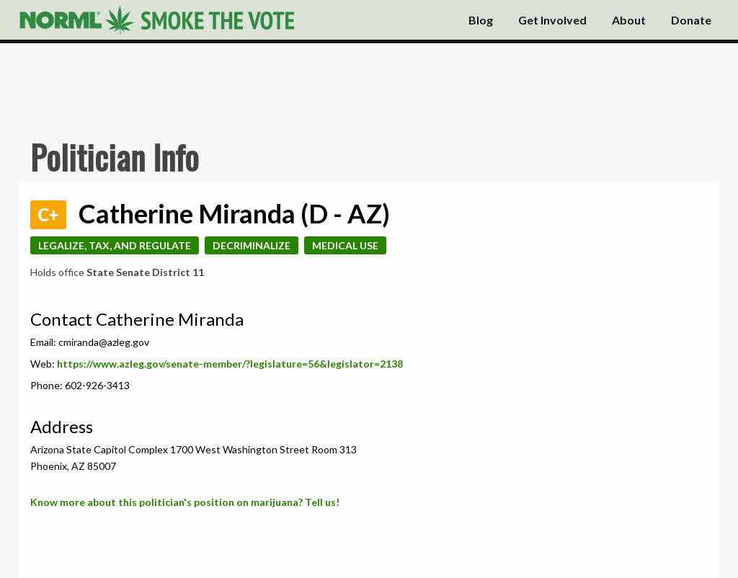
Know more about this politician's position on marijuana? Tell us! (184, 502)
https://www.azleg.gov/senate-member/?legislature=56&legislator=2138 (230, 363)
